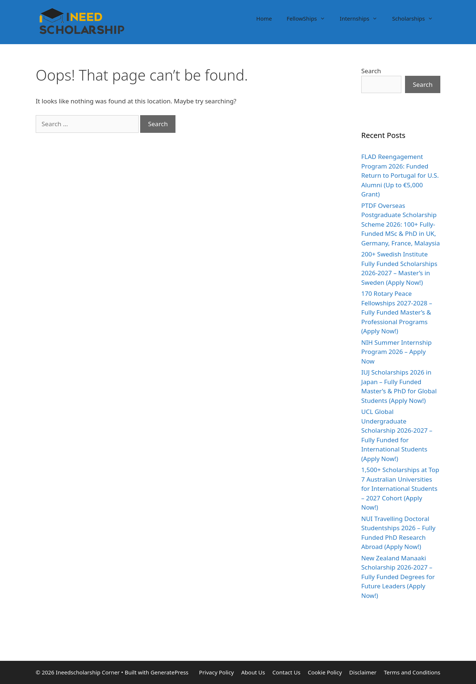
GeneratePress (169, 672)
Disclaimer (362, 672)
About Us (253, 672)
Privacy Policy (216, 672)
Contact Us (286, 672)
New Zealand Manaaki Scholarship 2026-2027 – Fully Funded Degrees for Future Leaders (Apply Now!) (398, 577)
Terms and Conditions (412, 672)
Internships (362, 18)
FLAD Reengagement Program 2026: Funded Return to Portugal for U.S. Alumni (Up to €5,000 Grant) (400, 175)
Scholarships (416, 18)
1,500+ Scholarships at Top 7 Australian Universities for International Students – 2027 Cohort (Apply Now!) (400, 488)
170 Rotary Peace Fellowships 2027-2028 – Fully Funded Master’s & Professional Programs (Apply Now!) (396, 312)
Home (264, 18)
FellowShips (309, 18)
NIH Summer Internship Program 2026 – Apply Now (396, 351)
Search (371, 71)
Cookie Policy (325, 672)
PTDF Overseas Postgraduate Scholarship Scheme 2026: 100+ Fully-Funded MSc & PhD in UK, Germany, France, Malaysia (400, 224)
